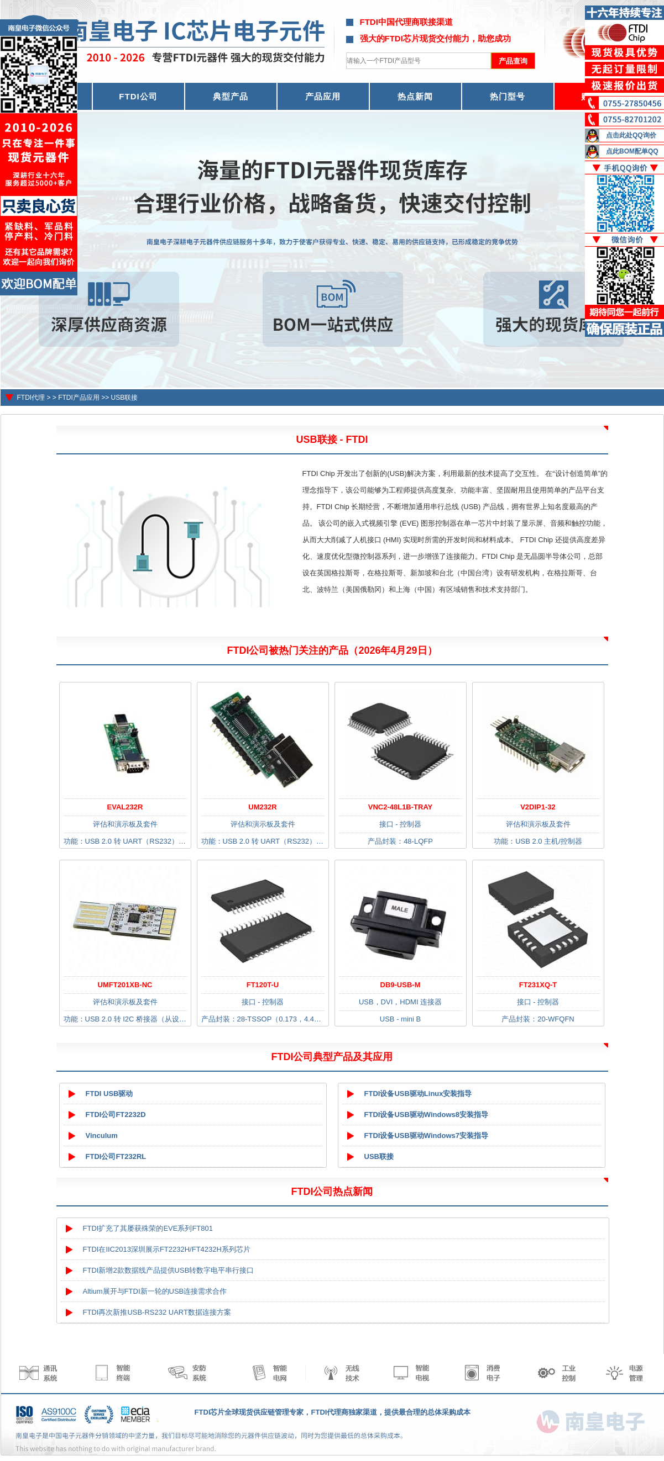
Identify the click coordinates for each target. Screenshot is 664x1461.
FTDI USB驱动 (109, 1093)
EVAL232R (125, 807)
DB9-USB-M (400, 985)
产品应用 (323, 96)
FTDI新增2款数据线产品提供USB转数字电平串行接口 (168, 1270)
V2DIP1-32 (538, 807)
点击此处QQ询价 (631, 135)
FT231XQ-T (538, 985)
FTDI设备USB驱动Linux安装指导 (418, 1093)
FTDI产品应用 (79, 397)
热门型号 (507, 96)
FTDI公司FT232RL (116, 1156)
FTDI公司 (138, 96)
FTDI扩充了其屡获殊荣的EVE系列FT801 (148, 1228)
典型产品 (230, 96)
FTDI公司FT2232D (116, 1114)
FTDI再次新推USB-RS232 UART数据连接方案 (157, 1312)
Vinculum (102, 1135)
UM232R (262, 807)
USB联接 (124, 397)
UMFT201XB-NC (125, 985)
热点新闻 (415, 96)
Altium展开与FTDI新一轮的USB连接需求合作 (155, 1291)
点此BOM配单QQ (632, 151)
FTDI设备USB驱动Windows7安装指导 (426, 1135)
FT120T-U (263, 985)
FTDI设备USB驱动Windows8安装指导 (426, 1114)
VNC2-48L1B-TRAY (400, 807)
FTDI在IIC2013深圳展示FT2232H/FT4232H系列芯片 (166, 1249)
